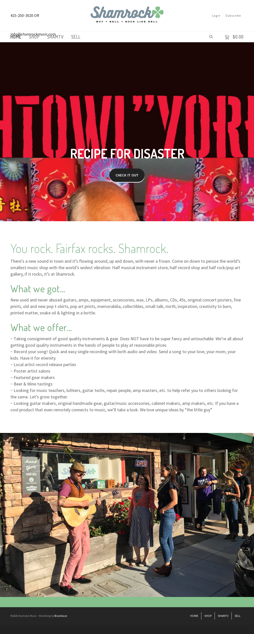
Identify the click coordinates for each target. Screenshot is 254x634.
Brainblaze (60, 616)
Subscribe (233, 15)
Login (216, 15)
